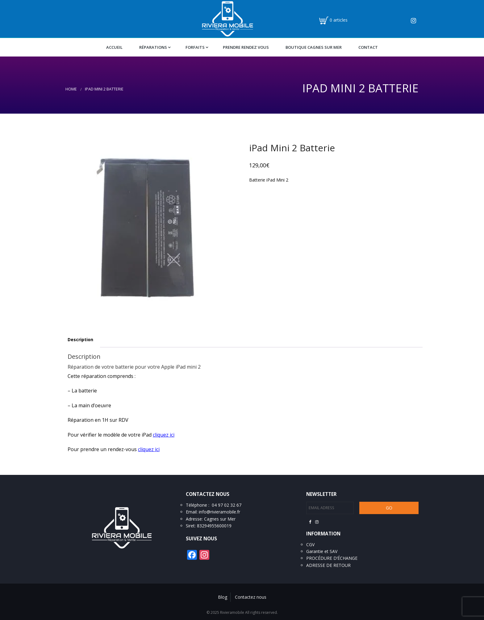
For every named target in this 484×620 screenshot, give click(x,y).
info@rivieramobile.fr (219, 512)
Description (80, 339)
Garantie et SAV (321, 551)
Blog (222, 597)
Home (71, 89)
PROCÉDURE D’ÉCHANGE (331, 558)
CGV (310, 544)
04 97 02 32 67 (226, 505)
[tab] (80, 339)
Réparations (153, 47)
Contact (368, 47)
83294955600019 (214, 526)
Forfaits (195, 47)
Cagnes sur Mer (220, 519)
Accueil (114, 47)
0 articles (339, 20)
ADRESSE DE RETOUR (328, 565)
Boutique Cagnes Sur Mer (314, 47)
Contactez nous (250, 597)
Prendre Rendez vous (246, 47)
